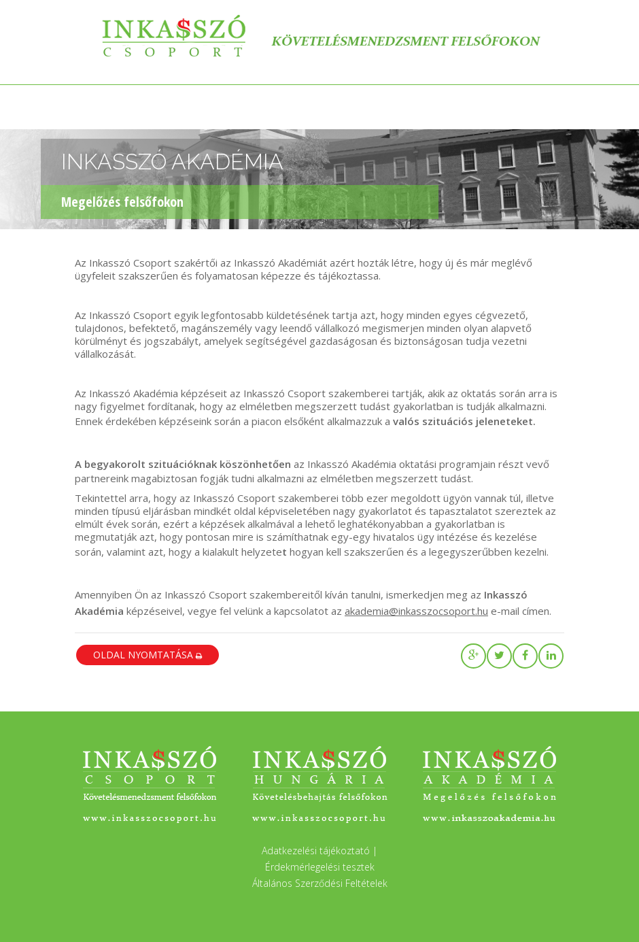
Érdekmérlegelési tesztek (320, 866)
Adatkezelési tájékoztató (316, 850)
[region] (319, 189)
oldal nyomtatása (147, 654)
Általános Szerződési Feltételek (319, 883)
